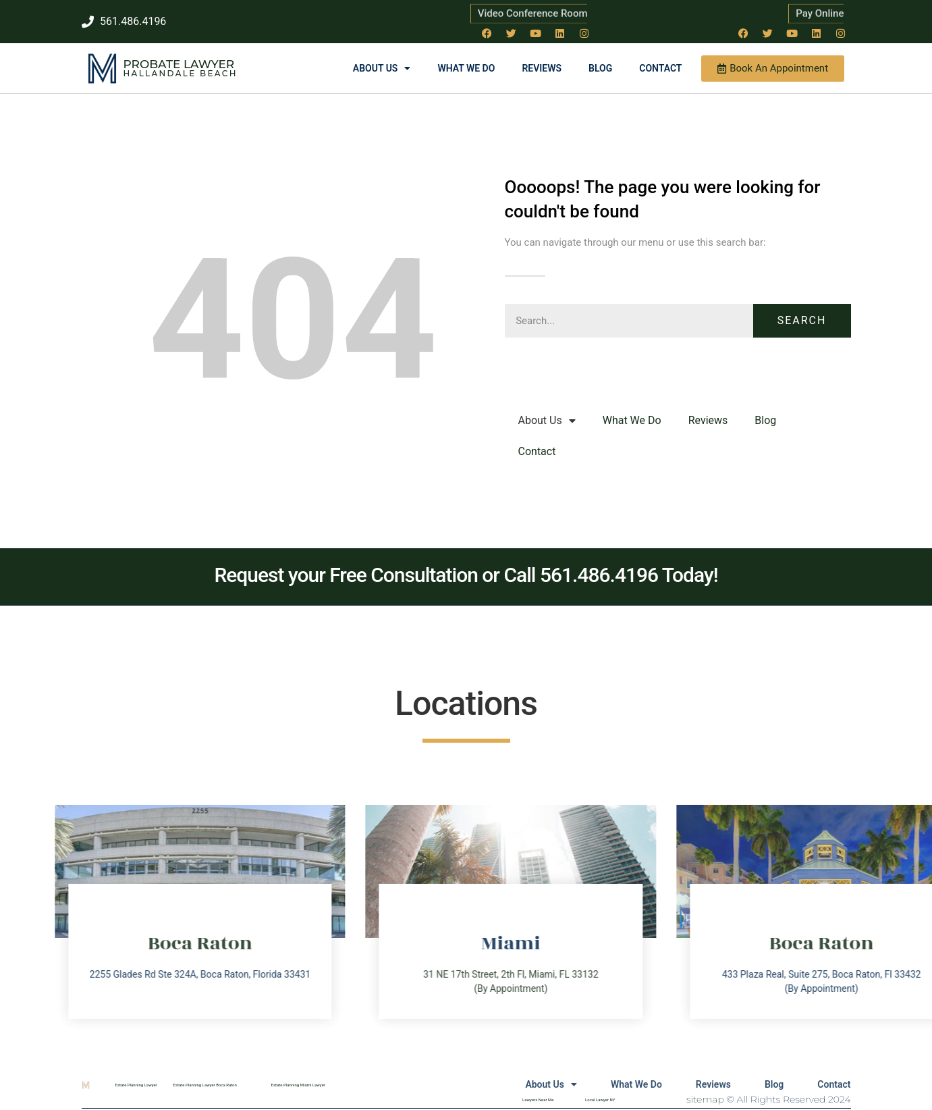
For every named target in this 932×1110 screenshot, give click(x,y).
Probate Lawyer (179, 64)
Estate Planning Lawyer (136, 1084)
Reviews (541, 68)
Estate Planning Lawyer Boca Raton (205, 1084)
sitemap (705, 1099)
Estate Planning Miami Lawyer (298, 1084)
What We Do (466, 68)
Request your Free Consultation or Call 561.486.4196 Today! (465, 575)
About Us (382, 68)
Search (802, 320)
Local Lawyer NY (600, 1099)
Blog (600, 68)
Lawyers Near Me (537, 1099)
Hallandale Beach (181, 73)
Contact (660, 68)
